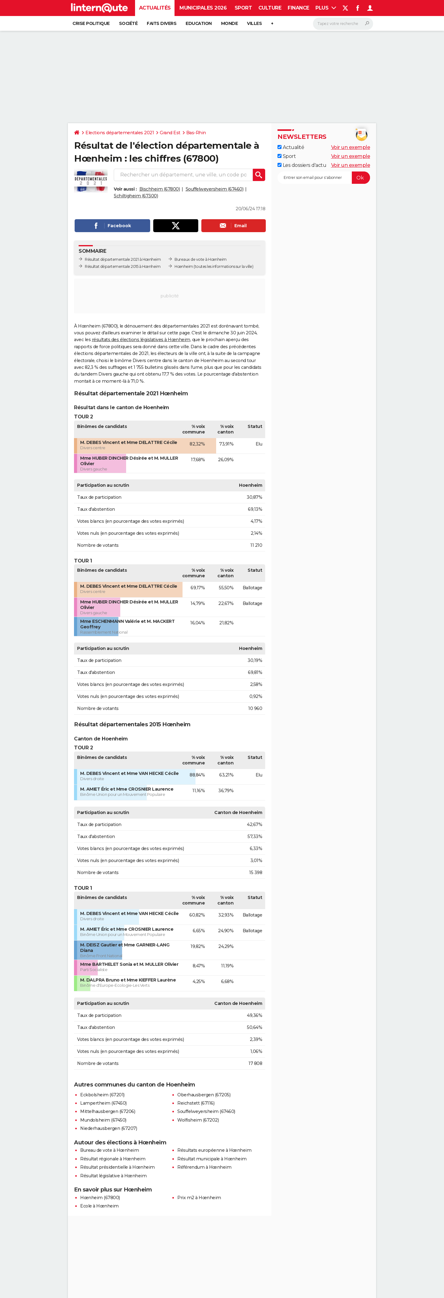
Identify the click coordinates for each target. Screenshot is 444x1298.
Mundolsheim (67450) (103, 1120)
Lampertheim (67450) (103, 1103)
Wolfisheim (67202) (198, 1120)
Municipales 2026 (203, 8)
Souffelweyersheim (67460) (215, 189)
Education (199, 23)
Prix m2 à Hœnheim (199, 1197)
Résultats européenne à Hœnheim (214, 1150)
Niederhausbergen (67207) (108, 1128)
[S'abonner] (324, 177)
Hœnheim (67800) (100, 1197)
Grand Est (170, 132)
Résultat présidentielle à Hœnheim (117, 1167)
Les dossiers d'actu (302, 165)
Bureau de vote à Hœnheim (109, 1150)
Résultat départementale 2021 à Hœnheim (123, 259)
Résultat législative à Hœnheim (113, 1176)
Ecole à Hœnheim (99, 1206)
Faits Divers (161, 23)
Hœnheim (184, 266)
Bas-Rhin (196, 132)
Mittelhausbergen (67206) (107, 1111)
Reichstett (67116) (195, 1103)
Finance (298, 8)
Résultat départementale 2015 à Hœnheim (122, 266)
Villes (254, 23)
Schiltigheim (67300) (136, 196)
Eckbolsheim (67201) (102, 1095)
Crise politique (91, 23)
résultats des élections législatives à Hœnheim (141, 339)
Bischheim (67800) (159, 189)
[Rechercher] (343, 24)
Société (128, 23)
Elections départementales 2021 (119, 132)
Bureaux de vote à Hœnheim (201, 259)
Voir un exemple (350, 147)
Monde (229, 23)
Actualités (155, 8)
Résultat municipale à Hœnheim (212, 1159)
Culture (270, 8)
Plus (325, 8)
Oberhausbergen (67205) (203, 1095)
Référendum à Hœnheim (204, 1167)
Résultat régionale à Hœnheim (112, 1159)
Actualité (291, 147)
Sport (243, 8)
